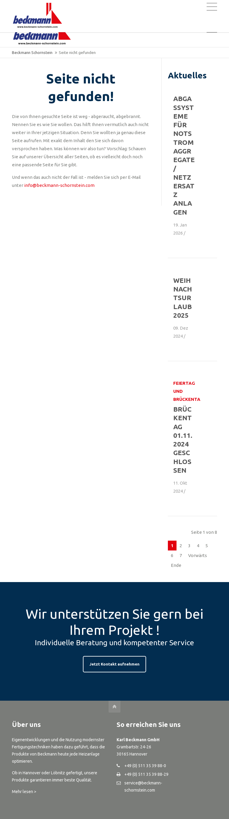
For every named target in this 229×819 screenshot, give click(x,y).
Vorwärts (197, 555)
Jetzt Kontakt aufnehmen (114, 664)
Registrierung (164, 5)
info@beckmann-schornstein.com (59, 185)
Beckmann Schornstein (32, 52)
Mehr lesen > (24, 791)
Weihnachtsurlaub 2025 (182, 298)
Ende (176, 565)
